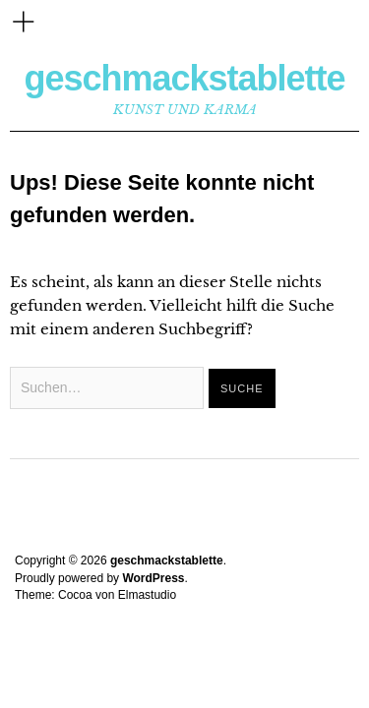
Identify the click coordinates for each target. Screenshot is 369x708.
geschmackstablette (184, 78)
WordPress (153, 578)
